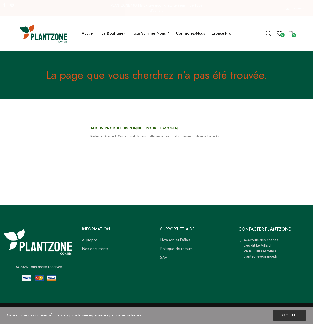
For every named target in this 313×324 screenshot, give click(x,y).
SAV (163, 257)
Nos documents (95, 249)
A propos (90, 240)
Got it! (289, 315)
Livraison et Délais (175, 240)
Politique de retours (176, 249)
